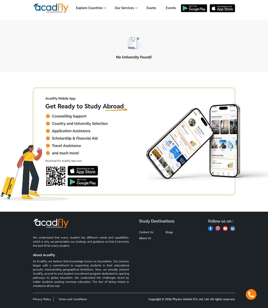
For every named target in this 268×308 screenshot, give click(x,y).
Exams (151, 8)
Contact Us (146, 232)
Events (171, 8)
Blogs (169, 232)
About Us (145, 238)
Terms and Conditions (73, 299)
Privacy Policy (42, 299)
